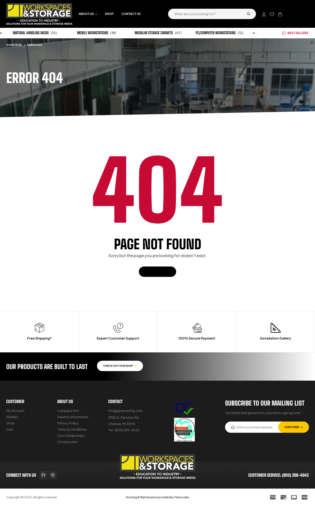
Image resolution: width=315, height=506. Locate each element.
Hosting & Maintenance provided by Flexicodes (157, 497)
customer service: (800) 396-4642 (278, 475)
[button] (253, 33)
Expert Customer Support (118, 338)
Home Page (14, 44)
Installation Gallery (275, 338)
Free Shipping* (39, 338)
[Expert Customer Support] (118, 328)
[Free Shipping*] (39, 328)
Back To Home (157, 271)
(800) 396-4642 (127, 430)
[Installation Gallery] (276, 328)
